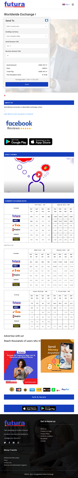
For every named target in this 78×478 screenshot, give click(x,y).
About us (43, 429)
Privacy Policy (45, 434)
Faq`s (6, 460)
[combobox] (26, 26)
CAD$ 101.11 (42, 65)
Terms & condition (47, 436)
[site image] (57, 356)
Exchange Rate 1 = (26, 79)
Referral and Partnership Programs (15, 465)
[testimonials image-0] (20, 367)
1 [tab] (4, 95)
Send (26, 84)
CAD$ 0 (44, 68)
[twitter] (5, 442)
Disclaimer (44, 438)
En (65, 4)
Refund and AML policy (11, 458)
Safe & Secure (39, 397)
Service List (7, 463)
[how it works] (39, 174)
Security (43, 441)
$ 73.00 (44, 75)
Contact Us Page (46, 431)
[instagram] (18, 442)
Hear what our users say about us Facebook (18, 114)
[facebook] (9, 442)
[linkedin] (13, 442)
